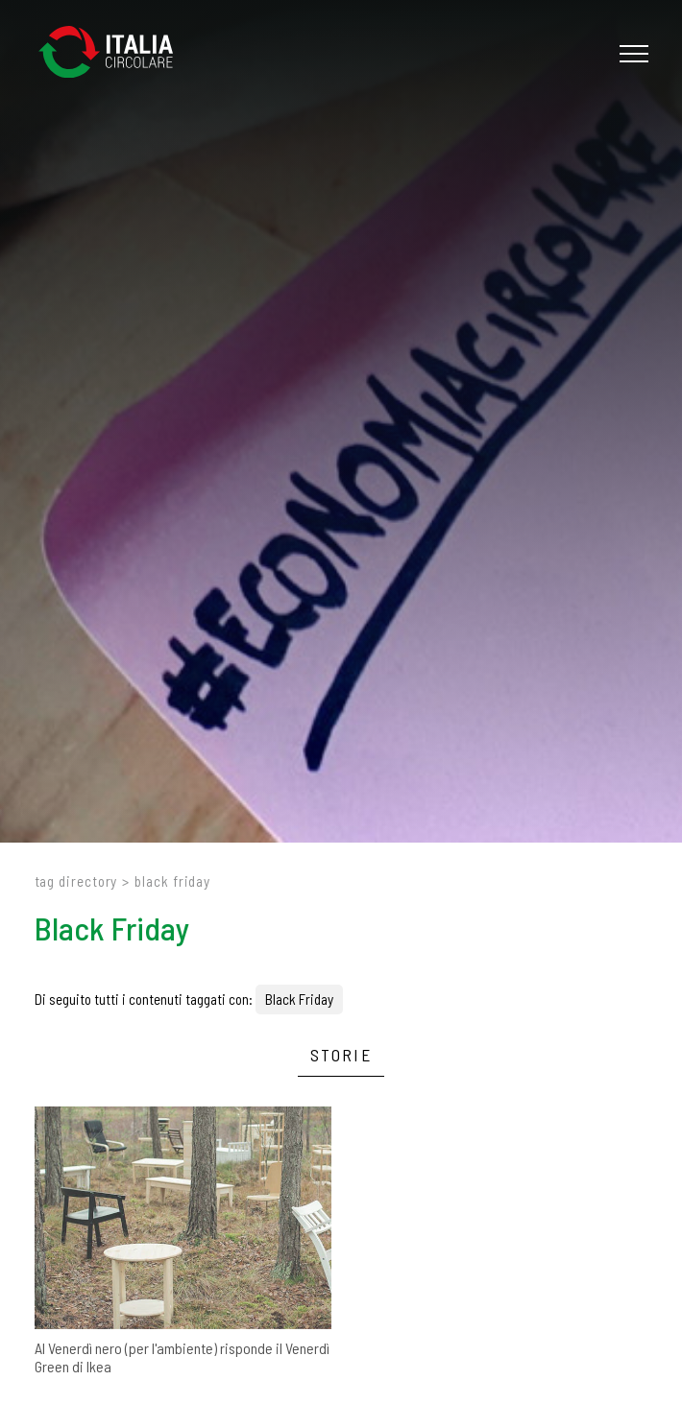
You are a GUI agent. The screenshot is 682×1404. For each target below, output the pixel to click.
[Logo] (115, 53)
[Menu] (632, 53)
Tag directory (76, 881)
